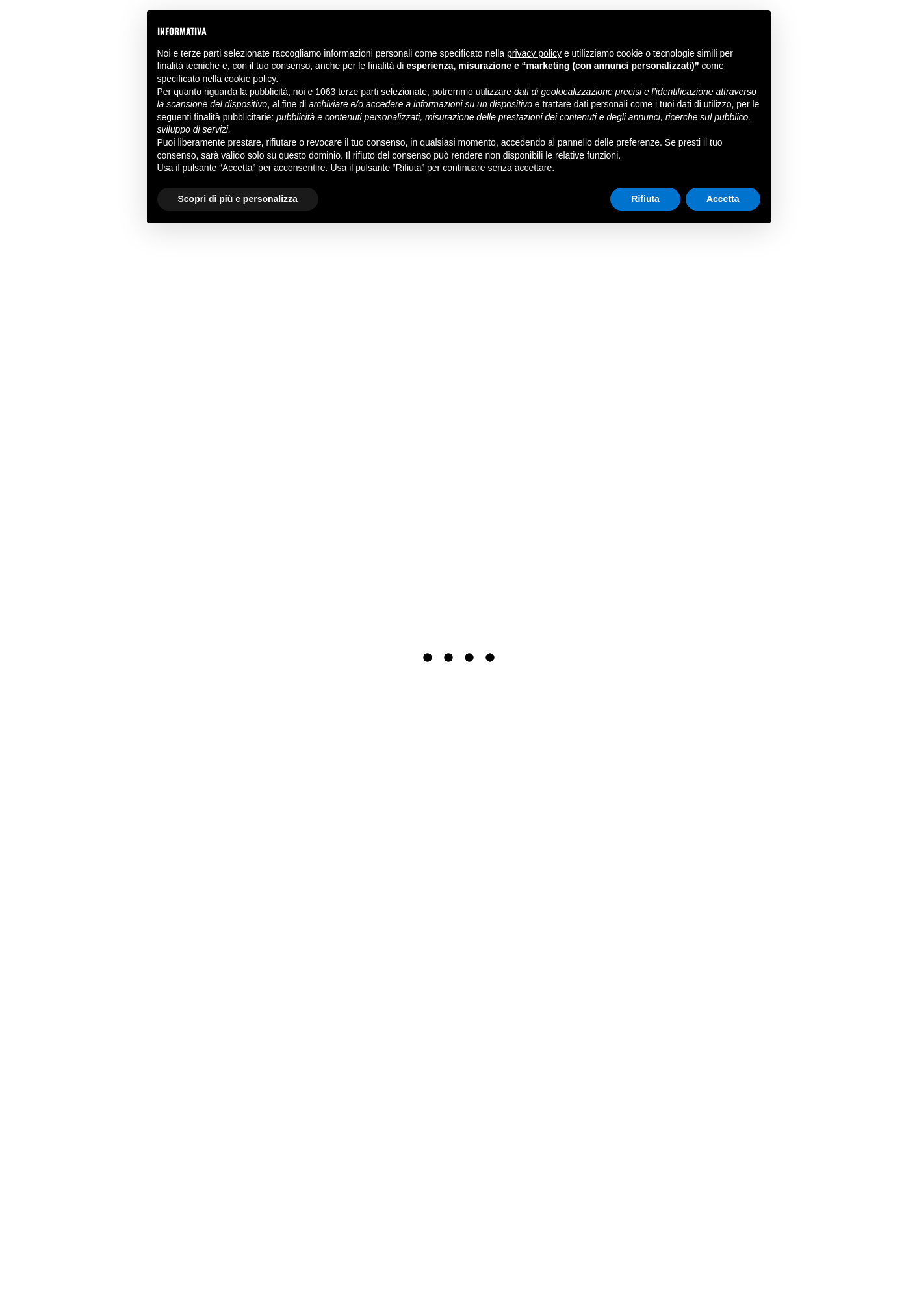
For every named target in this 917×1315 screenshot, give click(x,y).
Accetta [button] (723, 199)
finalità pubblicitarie (232, 117)
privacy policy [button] (534, 53)
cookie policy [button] (250, 78)
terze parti (358, 91)
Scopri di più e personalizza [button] (238, 199)
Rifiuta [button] (645, 199)
